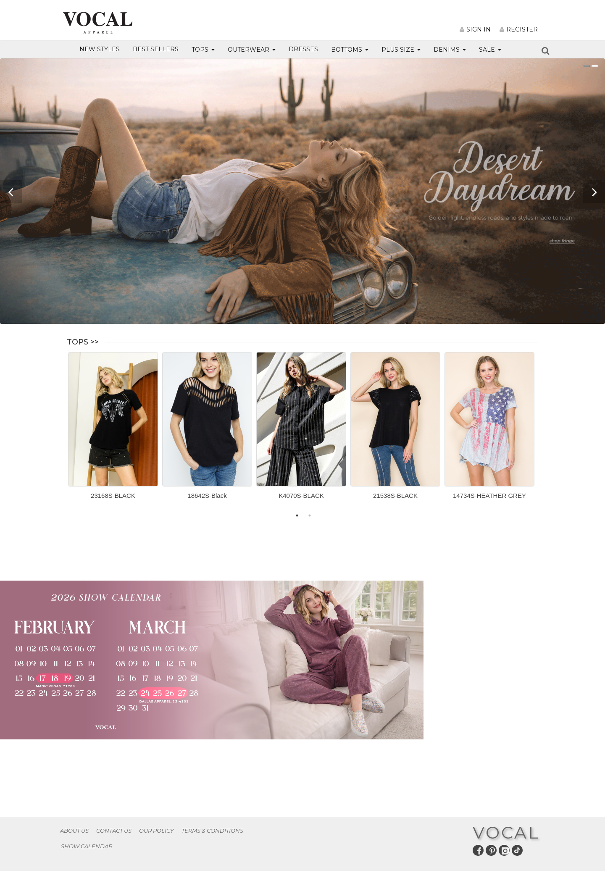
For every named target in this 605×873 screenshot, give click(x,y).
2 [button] (309, 515)
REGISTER (519, 29)
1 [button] (297, 515)
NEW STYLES (99, 49)
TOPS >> (83, 342)
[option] (113, 428)
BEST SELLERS (156, 49)
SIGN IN (475, 29)
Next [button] (544, 433)
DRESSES (303, 49)
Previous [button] (62, 433)
